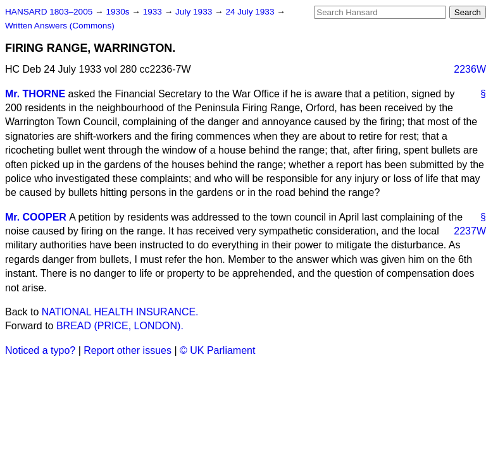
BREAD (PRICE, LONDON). (120, 325)
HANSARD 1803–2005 (48, 11)
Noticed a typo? (40, 350)
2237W (470, 231)
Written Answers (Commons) (60, 25)
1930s (119, 11)
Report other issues (127, 350)
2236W (470, 69)
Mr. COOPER (35, 217)
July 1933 (195, 11)
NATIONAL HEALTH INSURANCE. (120, 311)
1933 (154, 11)
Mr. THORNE (35, 93)
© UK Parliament (217, 350)
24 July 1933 (251, 11)
